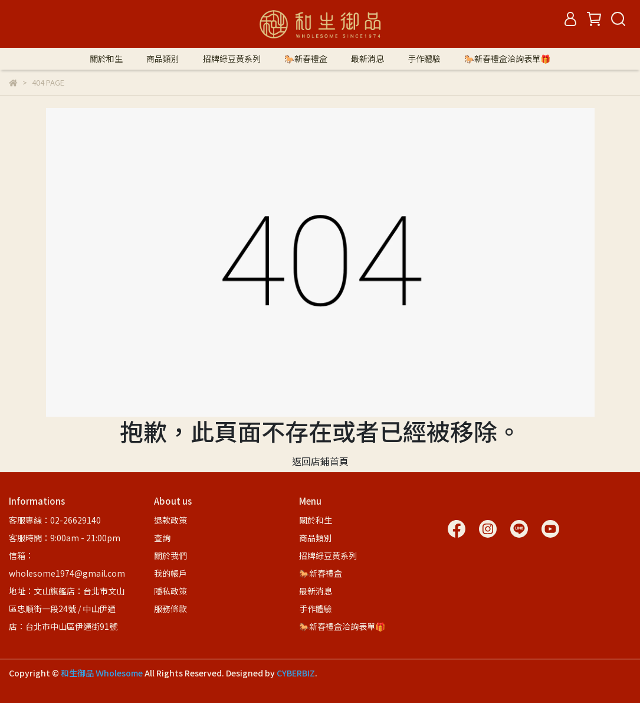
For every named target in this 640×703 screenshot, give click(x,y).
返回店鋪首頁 (320, 461)
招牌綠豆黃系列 (232, 58)
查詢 (162, 538)
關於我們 (170, 555)
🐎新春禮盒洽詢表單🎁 (507, 58)
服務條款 (170, 608)
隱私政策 (170, 591)
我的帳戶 (170, 573)
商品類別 (162, 58)
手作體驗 (424, 58)
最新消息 (367, 58)
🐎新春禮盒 (305, 58)
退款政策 (170, 520)
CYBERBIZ (296, 673)
